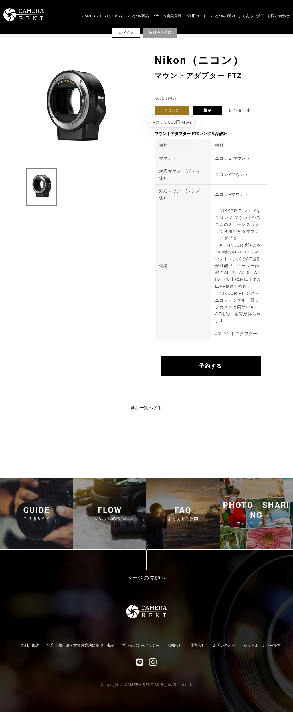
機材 (207, 110)
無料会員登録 (160, 33)
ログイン (126, 33)
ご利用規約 (30, 645)
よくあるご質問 (251, 16)
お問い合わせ (278, 16)
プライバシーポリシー (140, 645)
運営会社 (197, 645)
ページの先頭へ (147, 578)
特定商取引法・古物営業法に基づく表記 (80, 645)
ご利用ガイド (195, 16)
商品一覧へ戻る (146, 407)
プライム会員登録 (166, 16)
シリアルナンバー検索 (262, 645)
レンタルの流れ (222, 16)
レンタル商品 (137, 16)
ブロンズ (171, 110)
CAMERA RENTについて (103, 16)
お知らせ (174, 645)
